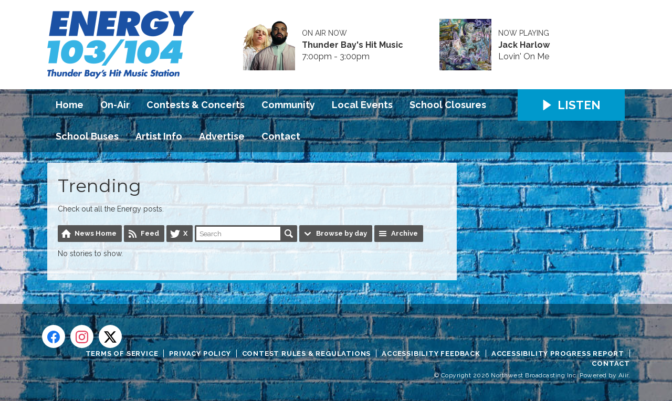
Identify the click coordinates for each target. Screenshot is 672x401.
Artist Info (158, 136)
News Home (96, 233)
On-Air (115, 104)
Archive (404, 233)
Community (288, 104)
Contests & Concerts (195, 104)
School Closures (448, 104)
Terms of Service (122, 353)
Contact (280, 136)
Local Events (362, 104)
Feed (150, 233)
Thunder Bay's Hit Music (352, 45)
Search (288, 233)
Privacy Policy (199, 353)
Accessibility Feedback (431, 353)
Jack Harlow (524, 45)
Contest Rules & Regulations (306, 353)
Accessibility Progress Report (557, 353)
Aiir (623, 375)
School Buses (87, 136)
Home (69, 104)
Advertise (222, 136)
